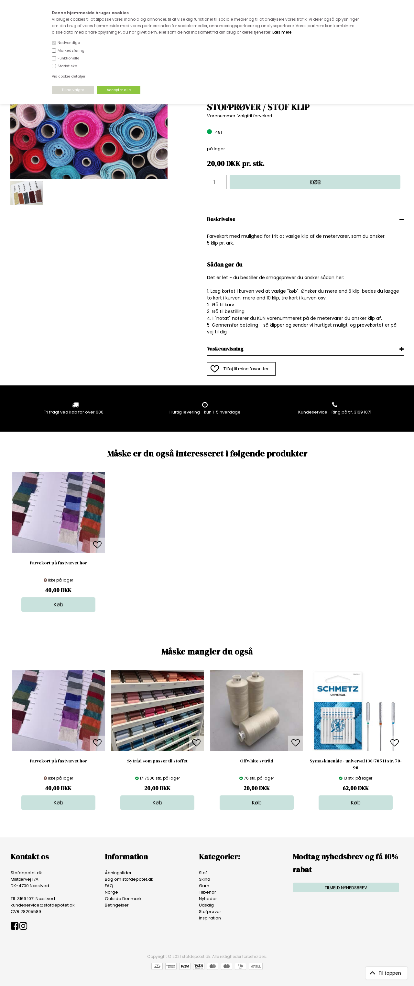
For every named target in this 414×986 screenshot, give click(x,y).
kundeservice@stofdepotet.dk (43, 905)
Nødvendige (69, 42)
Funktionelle (68, 58)
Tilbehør (207, 892)
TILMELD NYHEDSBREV (346, 888)
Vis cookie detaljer (68, 76)
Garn (204, 886)
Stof (203, 873)
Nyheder (208, 899)
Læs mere (281, 32)
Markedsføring (71, 50)
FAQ (109, 886)
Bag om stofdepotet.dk (129, 879)
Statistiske (67, 65)
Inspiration (210, 918)
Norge (111, 892)
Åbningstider (118, 873)
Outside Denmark (123, 899)
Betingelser (117, 905)
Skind (204, 879)
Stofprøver (210, 911)
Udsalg (206, 905)
